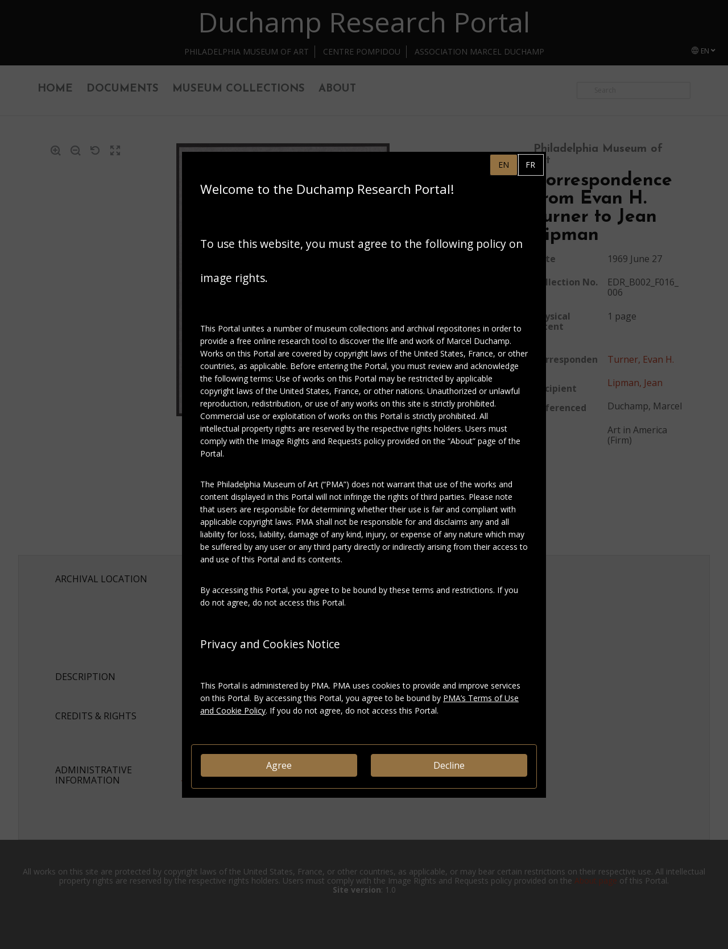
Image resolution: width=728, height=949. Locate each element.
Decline (449, 765)
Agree (279, 765)
